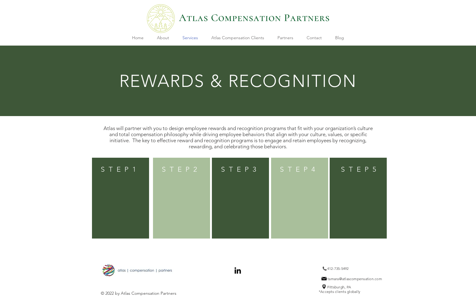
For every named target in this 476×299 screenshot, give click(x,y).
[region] (120, 198)
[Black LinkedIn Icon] (237, 270)
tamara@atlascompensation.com (355, 279)
